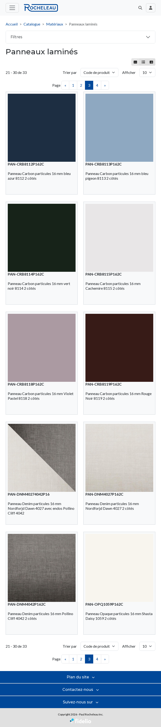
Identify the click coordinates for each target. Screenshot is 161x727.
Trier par (70, 72)
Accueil (12, 24)
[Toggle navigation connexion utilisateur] (150, 7)
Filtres (16, 37)
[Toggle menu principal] (12, 8)
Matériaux (54, 24)
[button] (140, 8)
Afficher (129, 72)
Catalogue (32, 24)
